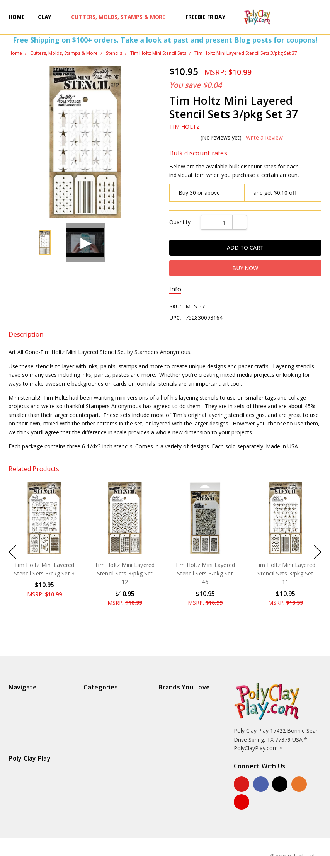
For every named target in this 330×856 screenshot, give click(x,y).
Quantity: (180, 222)
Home (16, 16)
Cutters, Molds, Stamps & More (121, 16)
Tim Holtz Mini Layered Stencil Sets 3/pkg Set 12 (125, 573)
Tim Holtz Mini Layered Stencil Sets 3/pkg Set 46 (205, 573)
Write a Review (264, 137)
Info (175, 289)
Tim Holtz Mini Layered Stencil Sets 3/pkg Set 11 (285, 573)
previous (12, 552)
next (318, 552)
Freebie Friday (205, 16)
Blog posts (253, 39)
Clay (48, 16)
